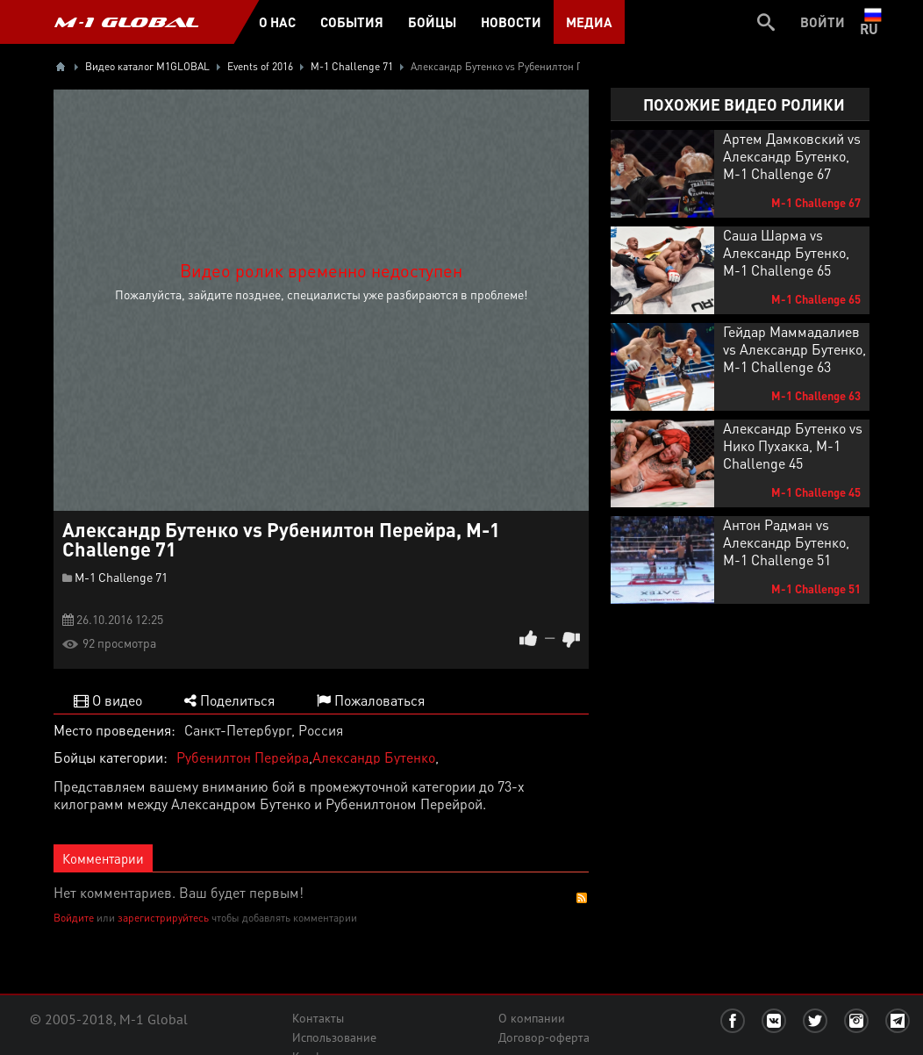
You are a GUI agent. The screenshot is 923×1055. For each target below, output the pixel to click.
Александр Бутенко (373, 757)
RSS (582, 898)
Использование (334, 1037)
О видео (108, 700)
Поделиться (229, 700)
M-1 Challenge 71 (121, 577)
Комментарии (103, 858)
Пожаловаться (371, 700)
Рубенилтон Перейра (242, 757)
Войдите (74, 917)
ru (872, 22)
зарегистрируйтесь (163, 917)
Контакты (318, 1018)
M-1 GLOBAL (126, 22)
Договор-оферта (544, 1037)
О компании (531, 1018)
